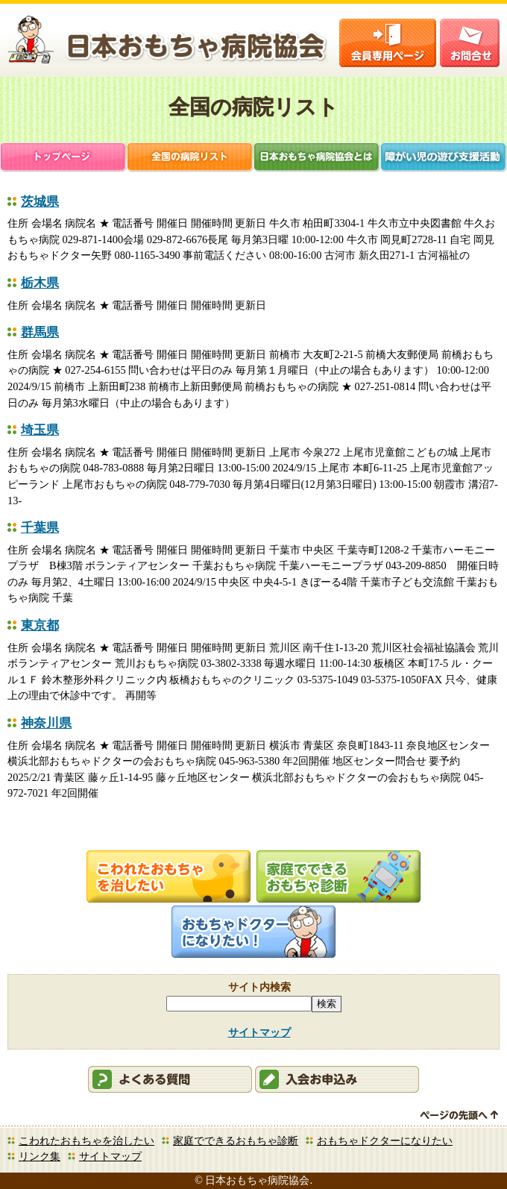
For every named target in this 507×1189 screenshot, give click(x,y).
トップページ (63, 158)
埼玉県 (40, 430)
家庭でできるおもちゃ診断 (235, 1140)
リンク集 (39, 1156)
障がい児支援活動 (443, 158)
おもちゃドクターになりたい (385, 1140)
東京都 (40, 625)
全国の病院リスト (190, 158)
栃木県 (40, 283)
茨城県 (40, 202)
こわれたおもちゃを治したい (86, 1140)
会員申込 (337, 1079)
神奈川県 (46, 723)
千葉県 (40, 528)
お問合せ (470, 43)
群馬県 (40, 332)
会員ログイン (387, 43)
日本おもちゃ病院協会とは (317, 158)
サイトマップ (259, 1032)
